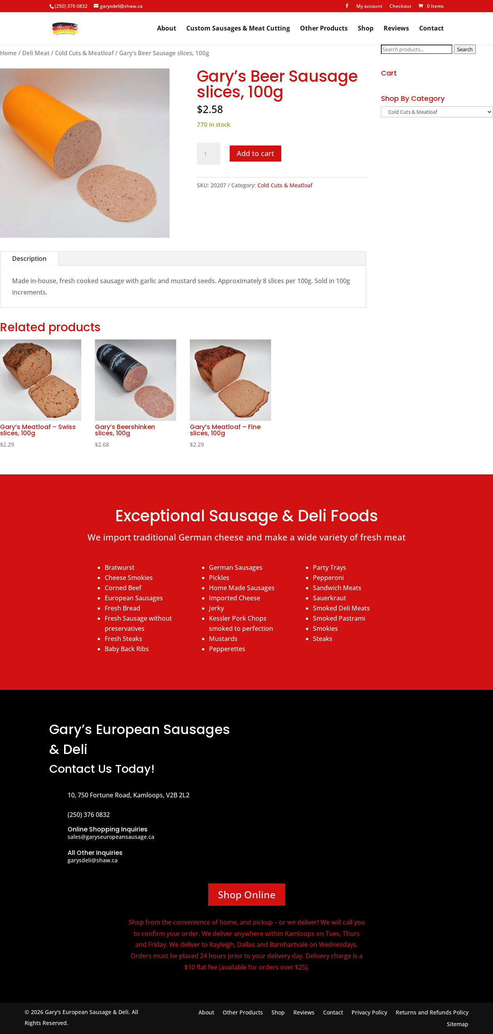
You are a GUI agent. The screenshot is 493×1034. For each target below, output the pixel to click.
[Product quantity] (208, 154)
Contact (431, 28)
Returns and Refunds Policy (432, 1013)
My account (369, 6)
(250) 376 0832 (71, 6)
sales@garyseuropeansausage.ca (111, 836)
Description (29, 258)
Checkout (400, 6)
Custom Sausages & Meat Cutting (238, 28)
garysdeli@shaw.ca (93, 860)
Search (465, 49)
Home (8, 53)
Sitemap (457, 1024)
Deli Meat (36, 53)
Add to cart (255, 153)
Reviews (396, 28)
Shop (365, 28)
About (166, 28)
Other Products (324, 28)
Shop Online (246, 894)
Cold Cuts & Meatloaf (84, 53)
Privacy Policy (369, 1013)
